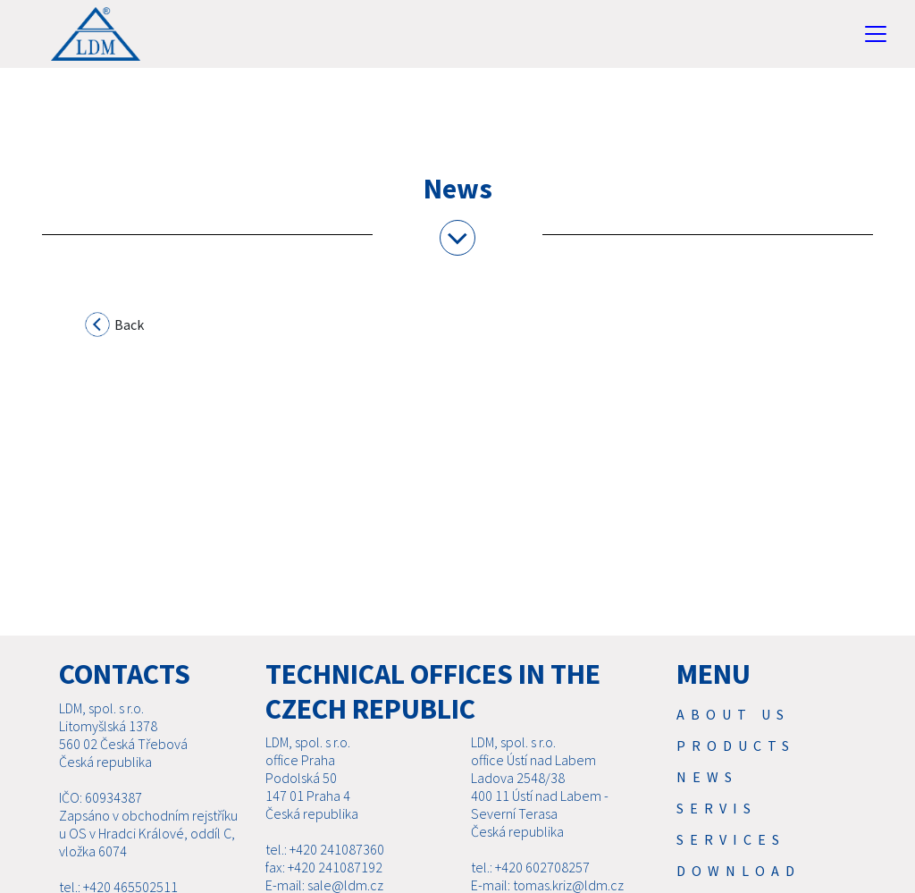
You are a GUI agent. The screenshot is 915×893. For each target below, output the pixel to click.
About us (733, 714)
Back (115, 327)
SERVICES (730, 839)
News (707, 777)
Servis (716, 808)
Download (738, 871)
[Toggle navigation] (876, 34)
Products (735, 745)
